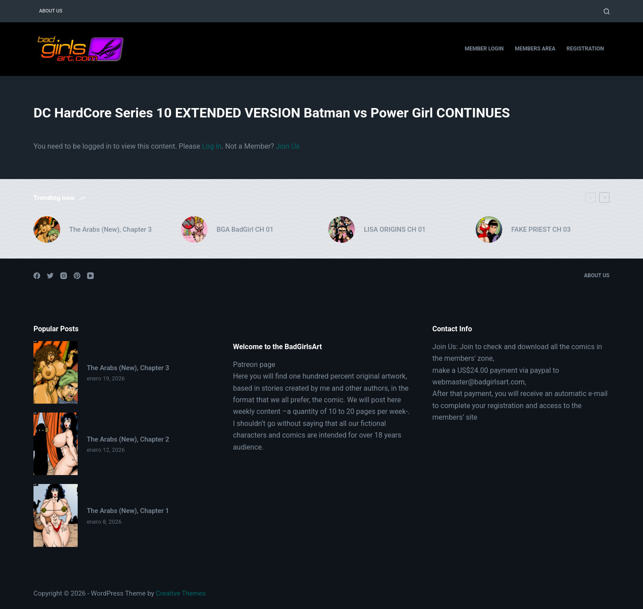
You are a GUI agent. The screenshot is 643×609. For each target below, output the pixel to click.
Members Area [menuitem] (535, 49)
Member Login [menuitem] (484, 49)
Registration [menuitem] (585, 49)
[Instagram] (63, 275)
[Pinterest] (77, 275)
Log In (211, 146)
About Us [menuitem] (51, 11)
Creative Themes (181, 593)
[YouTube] (90, 275)
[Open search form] (607, 11)
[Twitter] (50, 275)
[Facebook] (36, 275)
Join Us (288, 146)
